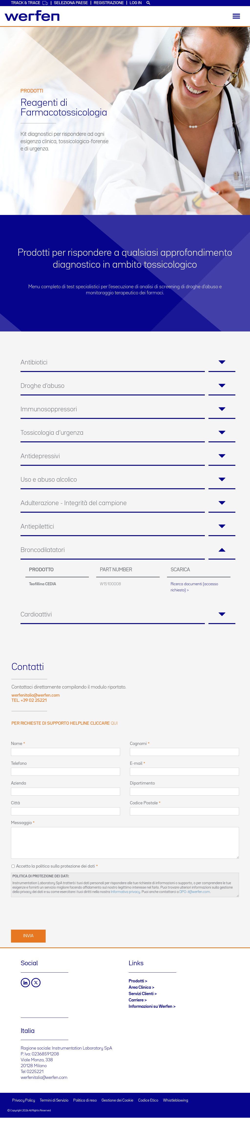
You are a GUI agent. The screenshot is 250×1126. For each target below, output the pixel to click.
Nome (16, 744)
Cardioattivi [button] (128, 614)
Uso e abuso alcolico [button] (128, 480)
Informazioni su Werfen (150, 1007)
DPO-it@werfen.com (194, 891)
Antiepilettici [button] (128, 527)
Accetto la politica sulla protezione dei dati (55, 866)
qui (114, 723)
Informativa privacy (125, 891)
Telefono (19, 763)
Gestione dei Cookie (117, 1100)
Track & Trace (29, 3)
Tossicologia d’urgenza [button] (128, 433)
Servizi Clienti (141, 994)
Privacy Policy (23, 1100)
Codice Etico (148, 1100)
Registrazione (109, 3)
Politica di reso (85, 1100)
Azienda (18, 783)
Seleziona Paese (71, 3)
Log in (136, 3)
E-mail (136, 763)
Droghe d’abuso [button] (128, 386)
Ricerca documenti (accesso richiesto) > (194, 587)
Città (15, 803)
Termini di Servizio (54, 1100)
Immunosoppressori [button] (128, 409)
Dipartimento (142, 783)
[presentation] (48, 912)
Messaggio (21, 823)
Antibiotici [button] (128, 362)
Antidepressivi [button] (128, 456)
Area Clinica (140, 987)
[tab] (128, 362)
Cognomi (138, 744)
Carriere (136, 1000)
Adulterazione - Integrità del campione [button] (128, 503)
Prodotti (136, 981)
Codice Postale (144, 803)
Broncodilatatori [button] (128, 550)
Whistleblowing (175, 1100)
